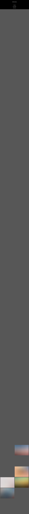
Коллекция (14, 6)
